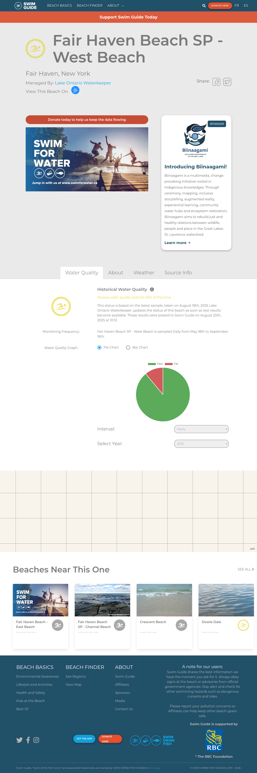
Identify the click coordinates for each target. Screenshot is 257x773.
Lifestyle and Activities (34, 685)
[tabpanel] (128, 368)
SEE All (246, 569)
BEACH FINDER (90, 6)
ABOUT (114, 6)
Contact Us (124, 709)
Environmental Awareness (37, 676)
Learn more (178, 243)
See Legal (155, 767)
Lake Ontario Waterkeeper (83, 82)
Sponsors (122, 693)
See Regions (76, 676)
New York (75, 73)
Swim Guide (125, 676)
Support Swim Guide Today (128, 17)
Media (120, 701)
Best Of (22, 709)
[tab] (81, 272)
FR (237, 6)
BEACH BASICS (59, 6)
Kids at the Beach (30, 701)
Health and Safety (30, 693)
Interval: (106, 429)
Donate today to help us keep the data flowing (87, 120)
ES (246, 6)
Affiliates (122, 685)
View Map (74, 685)
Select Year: (110, 443)
